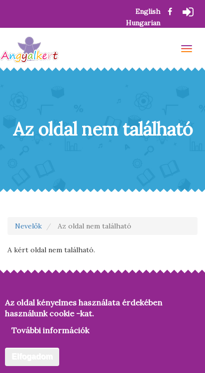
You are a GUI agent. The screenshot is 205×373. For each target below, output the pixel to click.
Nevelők (28, 226)
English (147, 11)
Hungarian (143, 22)
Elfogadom (32, 358)
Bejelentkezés (190, 13)
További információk (50, 332)
